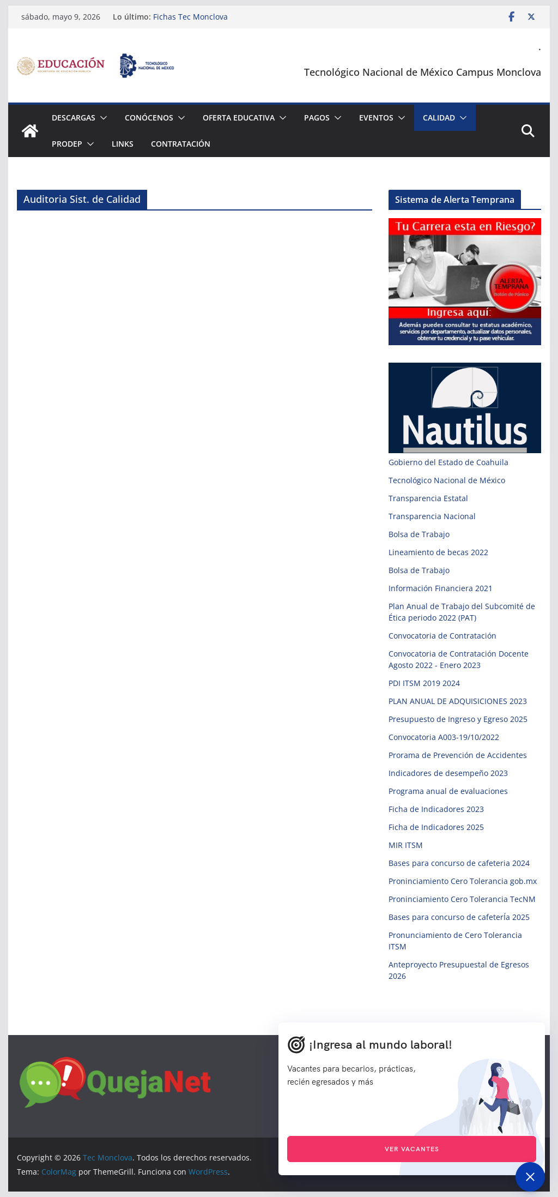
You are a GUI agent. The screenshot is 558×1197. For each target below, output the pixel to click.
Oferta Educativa (239, 117)
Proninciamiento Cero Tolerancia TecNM (462, 899)
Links (123, 144)
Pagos (317, 117)
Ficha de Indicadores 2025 (436, 827)
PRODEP (67, 144)
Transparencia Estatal (428, 498)
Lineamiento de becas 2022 (438, 552)
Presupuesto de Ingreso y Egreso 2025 (458, 719)
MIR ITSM (406, 845)
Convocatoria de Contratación (442, 635)
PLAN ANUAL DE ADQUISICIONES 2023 (458, 701)
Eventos (376, 117)
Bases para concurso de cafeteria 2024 (459, 863)
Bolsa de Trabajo (419, 534)
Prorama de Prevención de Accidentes (458, 755)
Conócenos (149, 117)
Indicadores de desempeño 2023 (448, 773)
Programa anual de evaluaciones (448, 791)
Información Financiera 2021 (441, 588)
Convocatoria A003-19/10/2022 (444, 737)
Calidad (439, 117)
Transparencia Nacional (432, 516)
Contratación (180, 144)
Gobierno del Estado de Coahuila (448, 462)
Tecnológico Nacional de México (447, 480)
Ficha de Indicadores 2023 (436, 809)
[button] (101, 117)
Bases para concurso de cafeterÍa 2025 (459, 917)
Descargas (73, 117)
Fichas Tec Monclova (190, 16)
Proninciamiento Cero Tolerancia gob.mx (463, 881)
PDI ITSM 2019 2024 (424, 683)
